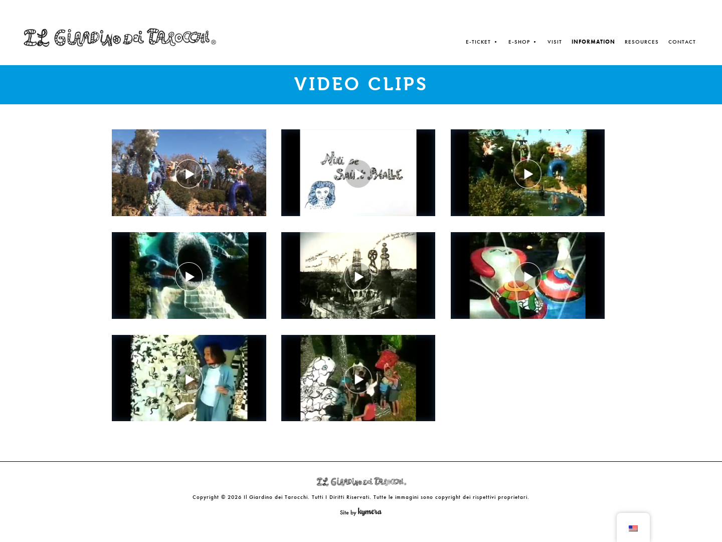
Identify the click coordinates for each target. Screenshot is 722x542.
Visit (555, 41)
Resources (642, 41)
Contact (682, 41)
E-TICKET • (482, 41)
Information (593, 41)
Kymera (372, 512)
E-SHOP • (523, 41)
